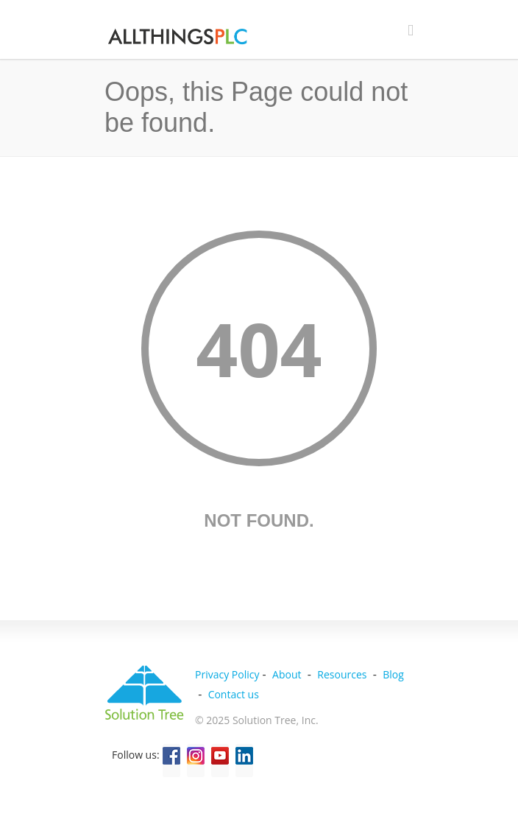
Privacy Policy (227, 674)
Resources (341, 674)
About (286, 674)
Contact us (233, 694)
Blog (393, 674)
